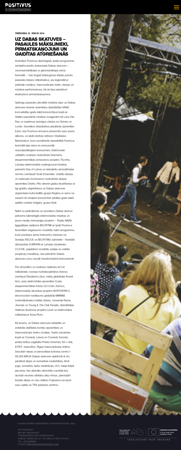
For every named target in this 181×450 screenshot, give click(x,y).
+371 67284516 (29, 442)
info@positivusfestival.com (43, 445)
